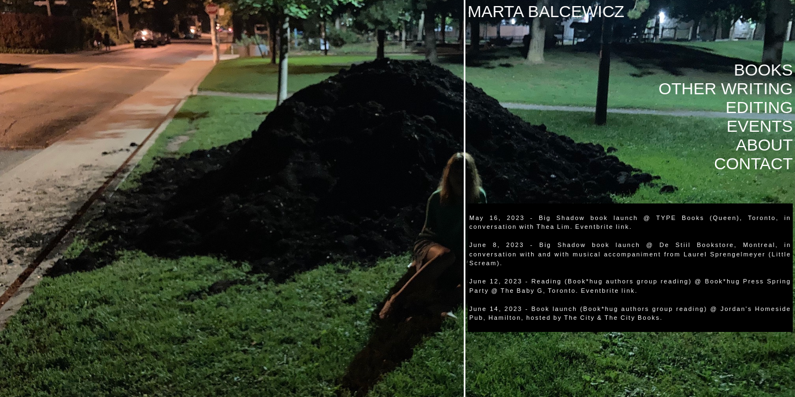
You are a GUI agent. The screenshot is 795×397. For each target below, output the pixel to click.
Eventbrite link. (603, 226)
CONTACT (753, 163)
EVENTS (760, 126)
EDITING (759, 107)
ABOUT (764, 145)
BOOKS (763, 70)
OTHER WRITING (726, 88)
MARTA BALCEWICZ (546, 11)
